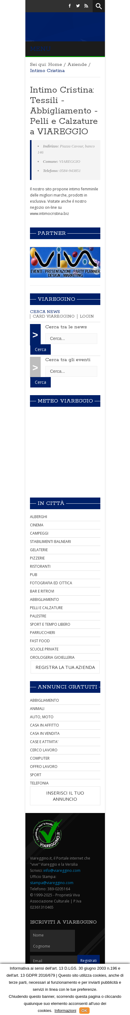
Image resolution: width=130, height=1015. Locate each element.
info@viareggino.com (61, 870)
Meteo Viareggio (65, 401)
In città (51, 503)
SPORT (35, 774)
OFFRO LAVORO (44, 766)
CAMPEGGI (39, 533)
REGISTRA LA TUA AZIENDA (65, 667)
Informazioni (65, 1010)
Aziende (77, 64)
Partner (52, 233)
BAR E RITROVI (42, 591)
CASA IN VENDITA (45, 733)
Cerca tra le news (66, 327)
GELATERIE (39, 549)
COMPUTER (40, 758)
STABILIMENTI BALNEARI (50, 541)
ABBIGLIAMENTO (44, 599)
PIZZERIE (37, 558)
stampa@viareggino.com (51, 882)
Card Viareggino (54, 316)
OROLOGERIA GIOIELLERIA (52, 657)
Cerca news (45, 312)
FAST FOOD (40, 640)
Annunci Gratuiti (67, 687)
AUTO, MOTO (42, 716)
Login (87, 316)
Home (55, 64)
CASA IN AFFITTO (44, 725)
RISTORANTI (40, 566)
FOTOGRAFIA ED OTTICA (51, 583)
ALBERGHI (38, 516)
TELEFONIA (39, 783)
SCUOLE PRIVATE (44, 649)
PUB (33, 574)
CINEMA (36, 525)
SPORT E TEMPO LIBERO (50, 624)
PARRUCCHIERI (42, 632)
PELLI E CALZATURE (46, 607)
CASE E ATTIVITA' (44, 741)
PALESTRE (38, 616)
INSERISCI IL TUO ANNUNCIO (65, 796)
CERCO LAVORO (44, 750)
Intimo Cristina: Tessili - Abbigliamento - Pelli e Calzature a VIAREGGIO (64, 111)
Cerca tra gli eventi (67, 360)
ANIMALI (37, 708)
